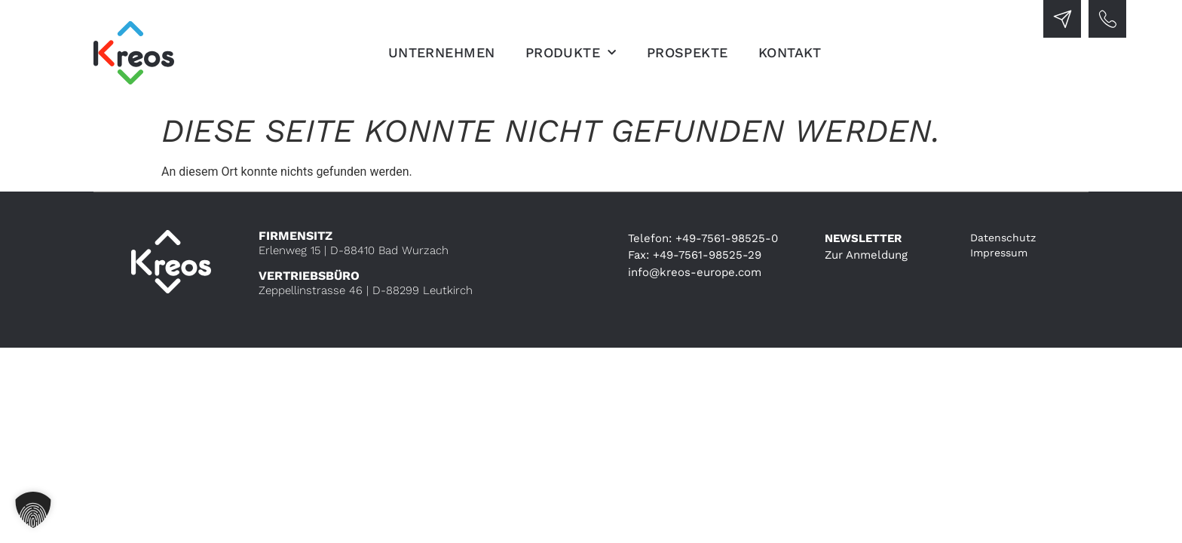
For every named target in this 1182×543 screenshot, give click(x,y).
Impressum (998, 253)
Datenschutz (1003, 238)
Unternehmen (441, 52)
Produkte (571, 53)
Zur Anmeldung (866, 255)
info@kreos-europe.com (694, 272)
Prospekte (687, 52)
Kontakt (790, 52)
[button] (33, 510)
